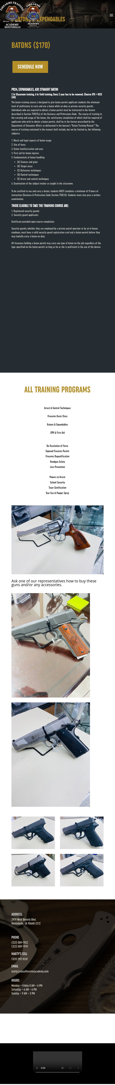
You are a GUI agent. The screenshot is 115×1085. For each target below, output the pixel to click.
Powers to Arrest (57, 477)
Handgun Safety (57, 461)
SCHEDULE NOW (30, 66)
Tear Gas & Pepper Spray (57, 493)
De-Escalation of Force (57, 445)
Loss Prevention (57, 466)
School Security (57, 482)
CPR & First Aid (57, 432)
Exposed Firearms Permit (57, 451)
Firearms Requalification (57, 456)
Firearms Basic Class (57, 416)
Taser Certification (57, 487)
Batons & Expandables (57, 424)
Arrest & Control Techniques (57, 408)
